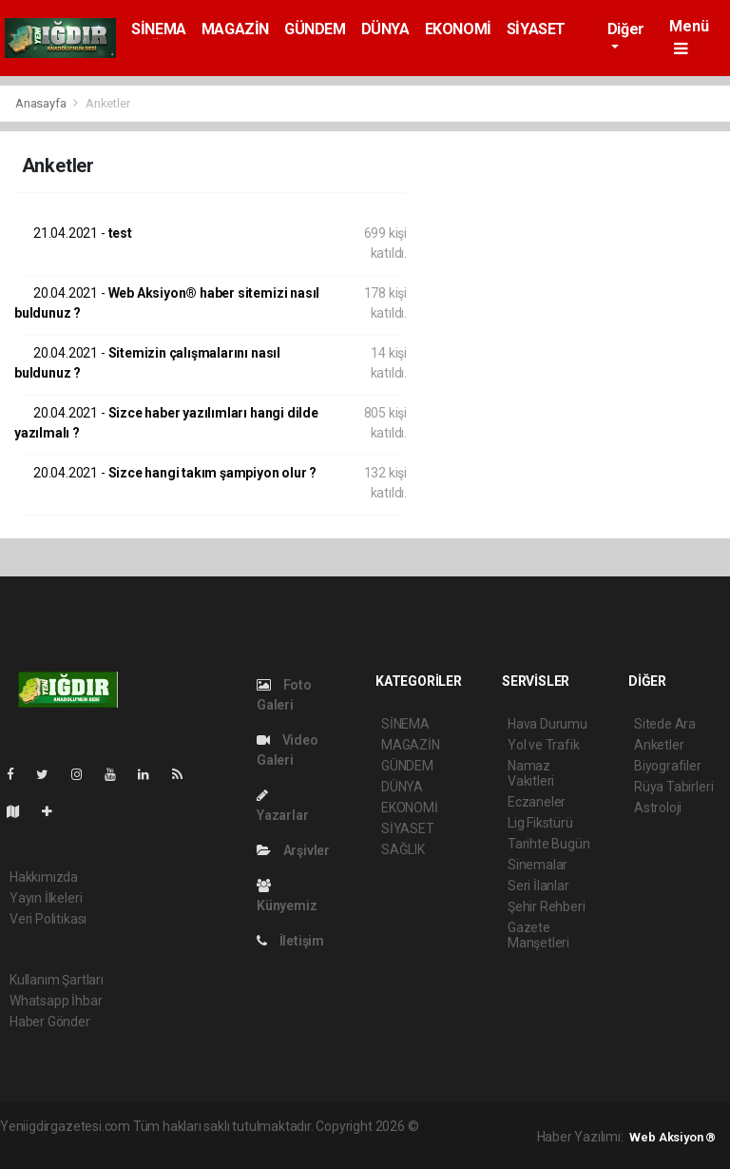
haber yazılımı (461, 1126)
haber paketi (36, 1146)
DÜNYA (385, 29)
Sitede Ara (665, 723)
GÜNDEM (315, 29)
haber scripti (112, 1146)
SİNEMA (158, 29)
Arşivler (293, 850)
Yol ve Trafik (544, 744)
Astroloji (658, 807)
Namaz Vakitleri (531, 773)
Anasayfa (41, 103)
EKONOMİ (458, 29)
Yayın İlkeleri (46, 898)
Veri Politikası (48, 918)
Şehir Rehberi (547, 906)
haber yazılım (189, 1146)
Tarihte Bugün (549, 843)
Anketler (107, 103)
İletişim (290, 940)
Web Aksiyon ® (672, 1137)
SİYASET (536, 29)
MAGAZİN (235, 29)
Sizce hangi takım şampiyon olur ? (175, 472)
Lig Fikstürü (540, 822)
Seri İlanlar (538, 885)
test (82, 233)
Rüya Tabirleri (673, 786)
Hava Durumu (547, 723)
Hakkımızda (44, 877)
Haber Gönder (50, 1021)
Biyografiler (667, 765)
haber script (265, 1146)
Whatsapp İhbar (56, 1000)
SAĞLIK (403, 849)
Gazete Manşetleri (538, 935)
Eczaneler (537, 801)
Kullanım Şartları (57, 979)
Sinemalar (537, 864)
